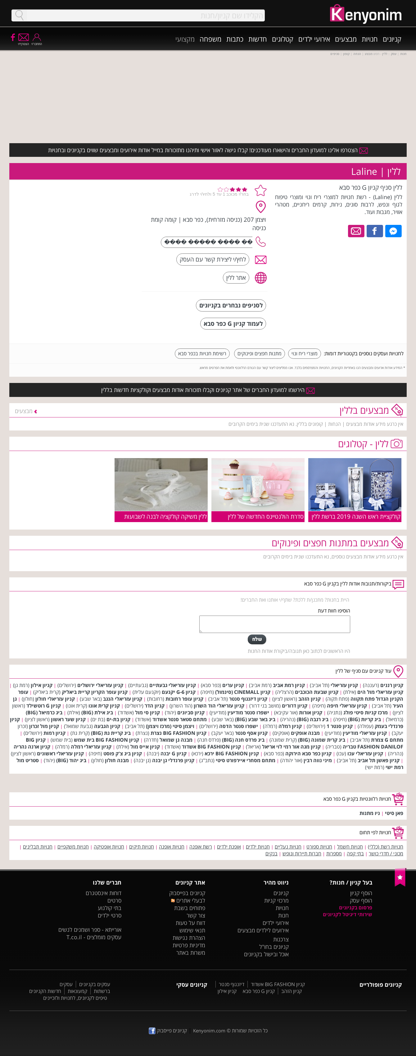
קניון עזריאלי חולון (55, 698)
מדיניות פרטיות (189, 945)
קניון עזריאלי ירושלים (100, 685)
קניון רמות (54, 733)
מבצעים (346, 38)
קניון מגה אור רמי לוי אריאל (291, 746)
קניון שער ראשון (68, 719)
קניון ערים (233, 685)
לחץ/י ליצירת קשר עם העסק (213, 259)
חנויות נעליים (288, 846)
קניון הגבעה (107, 726)
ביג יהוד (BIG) (71, 760)
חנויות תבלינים (37, 846)
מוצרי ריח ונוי (305, 353)
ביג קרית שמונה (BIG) (321, 739)
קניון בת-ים (118, 719)
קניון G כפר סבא (259, 991)
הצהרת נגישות (189, 937)
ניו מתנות (369, 813)
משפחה (210, 38)
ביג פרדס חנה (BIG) (243, 739)
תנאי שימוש (192, 930)
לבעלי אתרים (188, 900)
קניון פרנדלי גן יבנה (173, 760)
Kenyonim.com (209, 1030)
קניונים (392, 38)
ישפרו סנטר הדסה (238, 726)
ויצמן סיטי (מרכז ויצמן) (170, 726)
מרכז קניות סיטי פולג (365, 712)
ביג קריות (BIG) (364, 719)
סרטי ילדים (109, 915)
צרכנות (281, 939)
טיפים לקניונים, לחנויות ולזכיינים (75, 998)
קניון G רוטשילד (43, 705)
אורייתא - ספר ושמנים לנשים (89, 929)
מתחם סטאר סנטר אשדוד (179, 719)
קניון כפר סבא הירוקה (308, 753)
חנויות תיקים (141, 846)
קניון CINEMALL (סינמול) (242, 692)
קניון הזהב (309, 698)
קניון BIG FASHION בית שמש (106, 739)
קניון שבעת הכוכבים (316, 692)
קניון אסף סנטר (251, 733)
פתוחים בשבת (189, 908)
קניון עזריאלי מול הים (380, 692)
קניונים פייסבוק (168, 1030)
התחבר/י (36, 42)
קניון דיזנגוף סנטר (248, 698)
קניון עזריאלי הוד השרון (219, 705)
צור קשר (196, 915)
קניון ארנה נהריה (32, 746)
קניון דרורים (294, 705)
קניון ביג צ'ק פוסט (122, 753)
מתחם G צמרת (387, 739)
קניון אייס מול (145, 746)
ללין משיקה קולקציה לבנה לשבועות (165, 516)
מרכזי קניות (276, 900)
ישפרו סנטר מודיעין (248, 712)
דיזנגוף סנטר (231, 984)
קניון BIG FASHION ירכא (232, 753)
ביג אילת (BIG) (97, 712)
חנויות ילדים (258, 846)
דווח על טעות (190, 922)
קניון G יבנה (174, 753)
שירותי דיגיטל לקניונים (347, 914)
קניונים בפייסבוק (187, 893)
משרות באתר (190, 952)
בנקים (271, 853)
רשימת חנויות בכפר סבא (202, 353)
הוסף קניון (361, 893)
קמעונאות (77, 991)
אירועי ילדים (314, 38)
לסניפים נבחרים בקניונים (231, 305)
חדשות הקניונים (45, 991)
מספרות (334, 853)
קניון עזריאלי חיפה (347, 705)
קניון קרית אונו (104, 705)
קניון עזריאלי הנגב (122, 698)
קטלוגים (282, 38)
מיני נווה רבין (318, 760)
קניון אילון (41, 685)
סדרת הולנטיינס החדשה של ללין (266, 516)
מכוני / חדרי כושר (386, 853)
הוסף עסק (361, 900)
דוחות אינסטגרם (103, 893)
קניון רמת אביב (289, 685)
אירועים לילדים (272, 930)
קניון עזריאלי (344, 685)
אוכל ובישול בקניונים (266, 954)
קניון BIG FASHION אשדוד (211, 746)
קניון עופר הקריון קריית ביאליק (95, 692)
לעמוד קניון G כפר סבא (233, 323)
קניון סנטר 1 (340, 726)
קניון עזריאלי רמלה (91, 746)
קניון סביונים (191, 712)
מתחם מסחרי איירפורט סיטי (245, 760)
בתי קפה (355, 853)
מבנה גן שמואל (176, 739)
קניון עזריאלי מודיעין (365, 733)
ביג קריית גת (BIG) (111, 733)
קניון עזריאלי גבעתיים (172, 685)
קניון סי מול (147, 712)
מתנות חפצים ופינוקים (259, 353)
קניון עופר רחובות (184, 698)
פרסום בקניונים (355, 907)
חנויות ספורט (319, 846)
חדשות (257, 38)
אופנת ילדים (229, 846)
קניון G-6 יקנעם (179, 692)
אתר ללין (236, 277)
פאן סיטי (394, 813)
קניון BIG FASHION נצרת (178, 733)
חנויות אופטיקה (109, 846)
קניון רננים (391, 685)
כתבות (234, 38)
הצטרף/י (23, 42)
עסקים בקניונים (94, 984)
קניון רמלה (290, 726)
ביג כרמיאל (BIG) (44, 712)
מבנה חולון (117, 760)
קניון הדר (155, 705)
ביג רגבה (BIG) (312, 719)
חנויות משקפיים (73, 846)
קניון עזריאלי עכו (365, 753)
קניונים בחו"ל (274, 946)
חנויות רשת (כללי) (385, 846)
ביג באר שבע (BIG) (255, 719)
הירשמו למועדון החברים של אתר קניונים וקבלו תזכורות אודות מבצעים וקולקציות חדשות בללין (208, 390)
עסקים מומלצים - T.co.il (93, 937)
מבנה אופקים (305, 733)
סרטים (114, 900)
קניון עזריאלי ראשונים (60, 753)
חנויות (370, 38)
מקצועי (185, 38)
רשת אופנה (200, 846)
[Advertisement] (91, 222)
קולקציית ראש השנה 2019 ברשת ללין (356, 516)
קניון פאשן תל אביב (379, 760)
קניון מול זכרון (44, 726)
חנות (283, 915)
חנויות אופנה (171, 846)
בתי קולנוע (109, 908)
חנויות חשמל (350, 846)
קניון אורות (310, 712)
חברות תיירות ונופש (302, 853)
